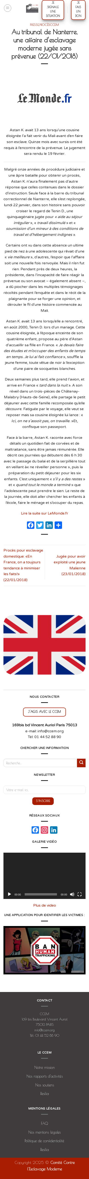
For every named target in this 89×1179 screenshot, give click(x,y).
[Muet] (72, 894)
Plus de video (44, 905)
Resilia (44, 1094)
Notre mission (44, 1067)
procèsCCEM (49, 25)
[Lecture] (9, 894)
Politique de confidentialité (44, 1141)
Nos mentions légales (44, 1132)
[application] (44, 876)
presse (34, 25)
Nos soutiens (44, 1085)
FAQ (44, 1123)
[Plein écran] (79, 894)
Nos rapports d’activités (45, 1076)
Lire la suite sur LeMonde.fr (44, 513)
